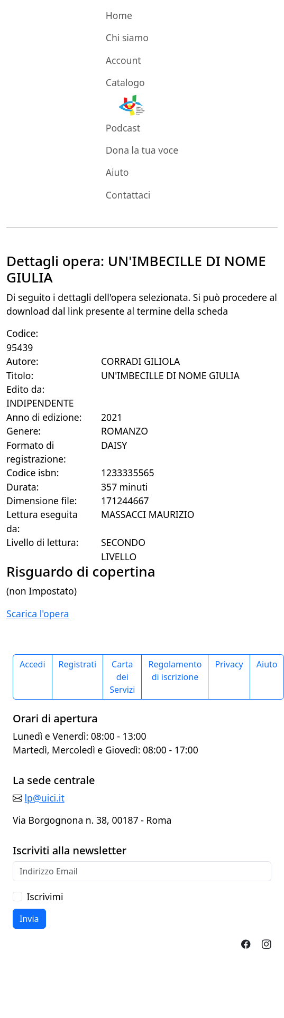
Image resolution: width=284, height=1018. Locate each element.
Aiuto (117, 172)
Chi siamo (127, 37)
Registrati (78, 664)
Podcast (123, 127)
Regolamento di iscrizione (174, 670)
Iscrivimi (44, 896)
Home (119, 15)
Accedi (32, 664)
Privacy (229, 664)
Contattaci (128, 194)
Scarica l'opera (37, 613)
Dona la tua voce (142, 150)
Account (123, 60)
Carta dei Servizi (122, 676)
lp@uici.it (45, 797)
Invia (29, 919)
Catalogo (125, 82)
